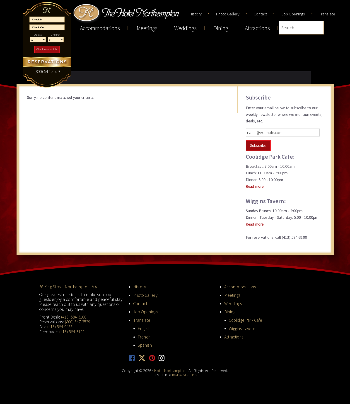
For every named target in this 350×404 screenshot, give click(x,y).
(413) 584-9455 (59, 326)
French (144, 336)
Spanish (145, 345)
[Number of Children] (56, 40)
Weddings (233, 303)
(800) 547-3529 (77, 321)
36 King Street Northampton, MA (68, 287)
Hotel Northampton (130, 14)
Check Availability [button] (47, 49)
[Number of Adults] (38, 40)
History (139, 287)
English (144, 328)
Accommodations (240, 287)
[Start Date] (47, 19)
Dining (229, 311)
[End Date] (47, 27)
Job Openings (145, 311)
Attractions (234, 336)
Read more (255, 186)
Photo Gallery (146, 295)
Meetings (232, 295)
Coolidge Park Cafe (246, 320)
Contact (140, 303)
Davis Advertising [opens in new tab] (184, 375)
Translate (142, 320)
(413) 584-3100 (73, 316)
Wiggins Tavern (242, 328)
